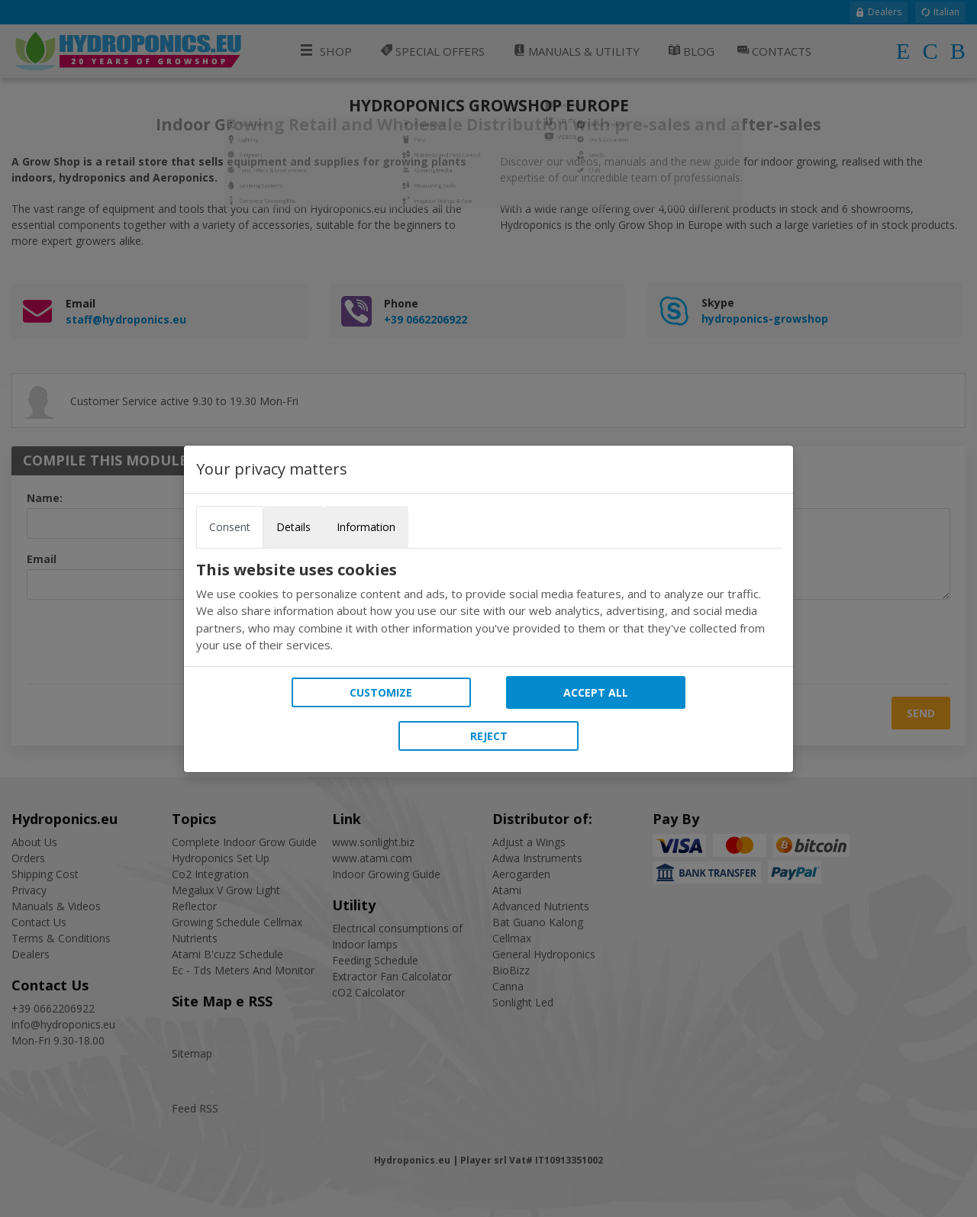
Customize (381, 692)
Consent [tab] (229, 527)
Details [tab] (293, 527)
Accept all (595, 692)
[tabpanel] (488, 607)
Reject (489, 736)
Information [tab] (366, 527)
